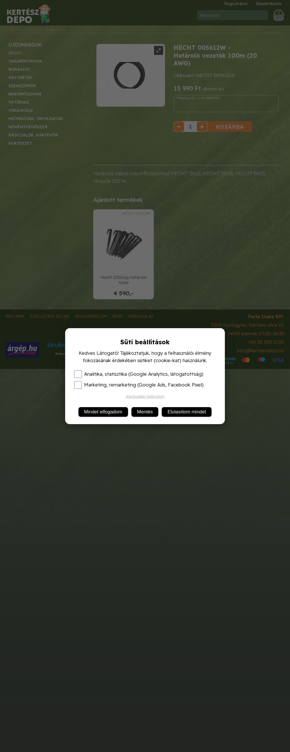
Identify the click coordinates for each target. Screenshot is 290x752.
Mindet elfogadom (103, 412)
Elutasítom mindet (186, 412)
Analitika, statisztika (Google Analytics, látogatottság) (138, 374)
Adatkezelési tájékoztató (145, 396)
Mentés (145, 412)
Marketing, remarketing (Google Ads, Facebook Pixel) (139, 384)
